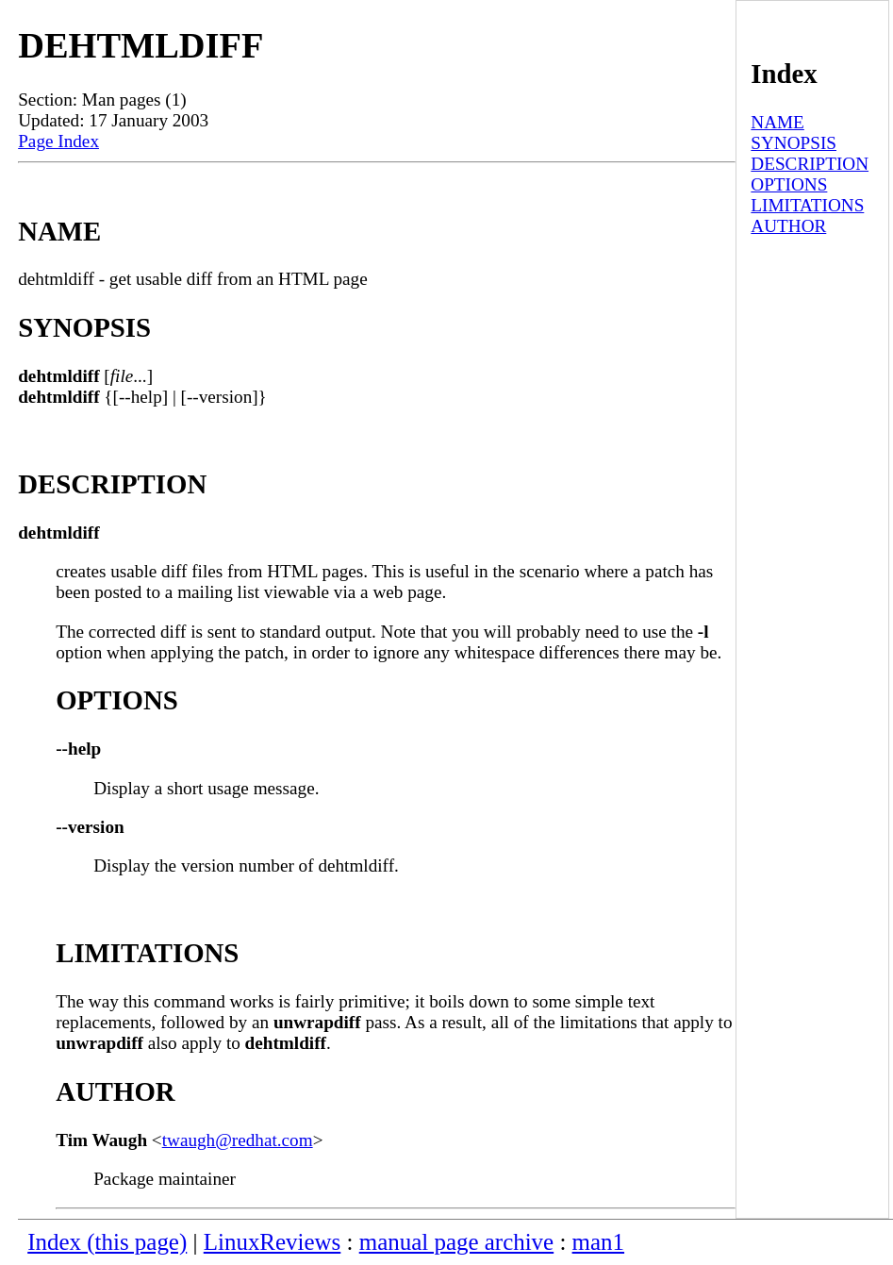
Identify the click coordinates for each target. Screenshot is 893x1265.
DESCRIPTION (809, 164)
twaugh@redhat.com (237, 1140)
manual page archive (456, 1242)
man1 (598, 1242)
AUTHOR (788, 226)
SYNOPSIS (793, 143)
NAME (777, 122)
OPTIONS (789, 184)
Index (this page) (107, 1242)
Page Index (58, 141)
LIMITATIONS (807, 205)
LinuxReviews (272, 1242)
